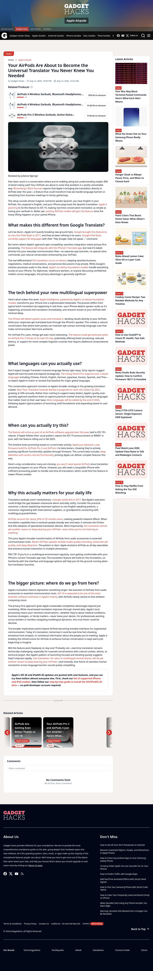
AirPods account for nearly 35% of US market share (35, 519)
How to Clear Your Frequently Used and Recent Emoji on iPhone (124, 896)
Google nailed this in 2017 (67, 499)
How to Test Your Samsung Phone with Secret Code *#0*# (124, 888)
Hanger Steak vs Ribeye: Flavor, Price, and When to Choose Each (129, 178)
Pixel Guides (104, 35)
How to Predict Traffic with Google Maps (119, 874)
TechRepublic (58, 950)
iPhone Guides (73, 35)
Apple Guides (39, 35)
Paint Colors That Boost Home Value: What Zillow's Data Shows (130, 219)
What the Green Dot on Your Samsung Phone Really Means (130, 137)
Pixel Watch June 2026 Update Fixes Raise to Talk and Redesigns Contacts (129, 452)
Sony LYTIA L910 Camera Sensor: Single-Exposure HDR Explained (128, 414)
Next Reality (35, 29)
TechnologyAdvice (31, 950)
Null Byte (47, 29)
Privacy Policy (30, 923)
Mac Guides (89, 35)
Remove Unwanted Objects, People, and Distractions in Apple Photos (124, 851)
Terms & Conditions (12, 923)
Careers (93, 923)
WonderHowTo (7, 29)
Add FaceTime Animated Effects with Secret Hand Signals (123, 880)
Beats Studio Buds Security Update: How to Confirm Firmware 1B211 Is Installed (130, 376)
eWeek (78, 950)
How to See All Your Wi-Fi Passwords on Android (122, 845)
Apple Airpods (76, 20)
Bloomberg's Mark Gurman (28, 188)
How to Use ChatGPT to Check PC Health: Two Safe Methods (130, 338)
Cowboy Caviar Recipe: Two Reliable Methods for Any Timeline (130, 300)
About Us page (35, 865)
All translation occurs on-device (49, 260)
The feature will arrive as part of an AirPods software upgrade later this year (48, 432)
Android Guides (56, 35)
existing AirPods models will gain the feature (69, 211)
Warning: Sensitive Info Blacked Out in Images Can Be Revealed (123, 912)
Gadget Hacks (22, 29)
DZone (144, 950)
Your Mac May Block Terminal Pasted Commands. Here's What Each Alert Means (131, 96)
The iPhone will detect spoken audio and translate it (35, 318)
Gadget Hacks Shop (20, 35)
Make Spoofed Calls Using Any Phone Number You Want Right (123, 904)
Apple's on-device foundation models (68, 267)
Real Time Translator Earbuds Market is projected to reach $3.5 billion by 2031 (58, 389)
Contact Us (44, 923)
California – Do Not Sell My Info (65, 923)
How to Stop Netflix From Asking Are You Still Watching (129, 489)
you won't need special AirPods (73, 464)
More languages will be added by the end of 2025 (73, 400)
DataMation (98, 950)
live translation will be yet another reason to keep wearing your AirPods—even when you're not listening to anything (57, 529)
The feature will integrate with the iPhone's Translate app (51, 247)
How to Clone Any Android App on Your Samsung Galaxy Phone (123, 859)
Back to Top (140, 929)
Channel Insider (122, 950)
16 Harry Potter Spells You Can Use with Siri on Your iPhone (124, 867)
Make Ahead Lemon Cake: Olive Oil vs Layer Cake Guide (129, 260)
